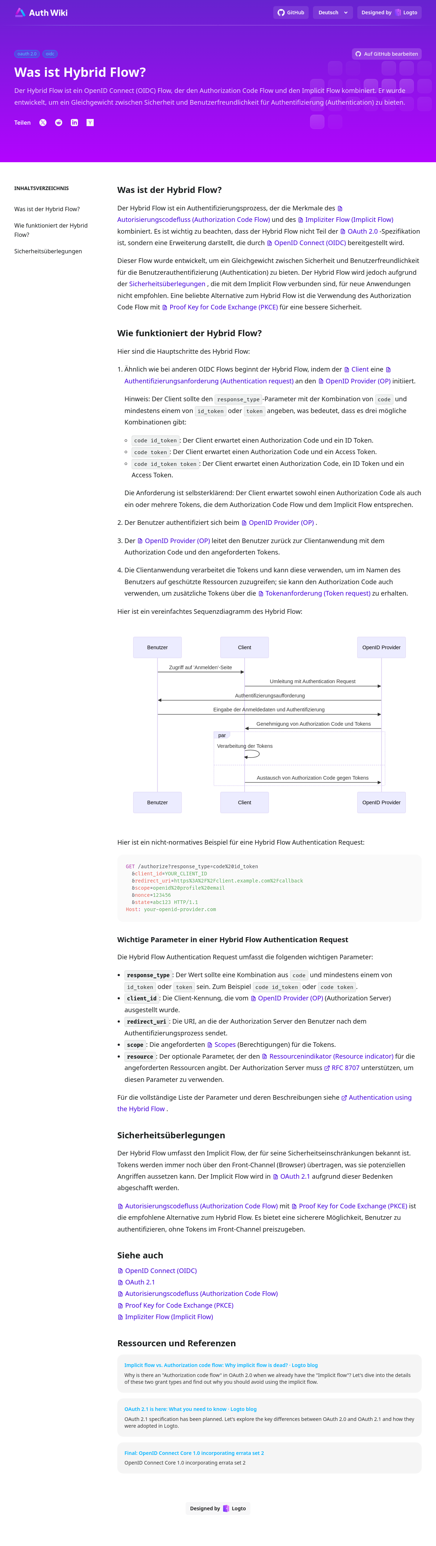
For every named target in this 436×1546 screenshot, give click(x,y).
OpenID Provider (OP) (358, 381)
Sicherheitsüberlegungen (48, 251)
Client (360, 369)
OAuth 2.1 (295, 1178)
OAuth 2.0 (363, 231)
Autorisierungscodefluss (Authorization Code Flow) (193, 219)
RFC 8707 (346, 1070)
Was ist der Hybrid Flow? (47, 209)
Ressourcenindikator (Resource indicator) (331, 1058)
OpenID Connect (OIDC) (310, 242)
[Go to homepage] (40, 12)
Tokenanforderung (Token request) (318, 593)
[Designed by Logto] (389, 12)
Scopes (225, 1047)
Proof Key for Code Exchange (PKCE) (224, 307)
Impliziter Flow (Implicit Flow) (349, 219)
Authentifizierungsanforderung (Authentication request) (209, 381)
